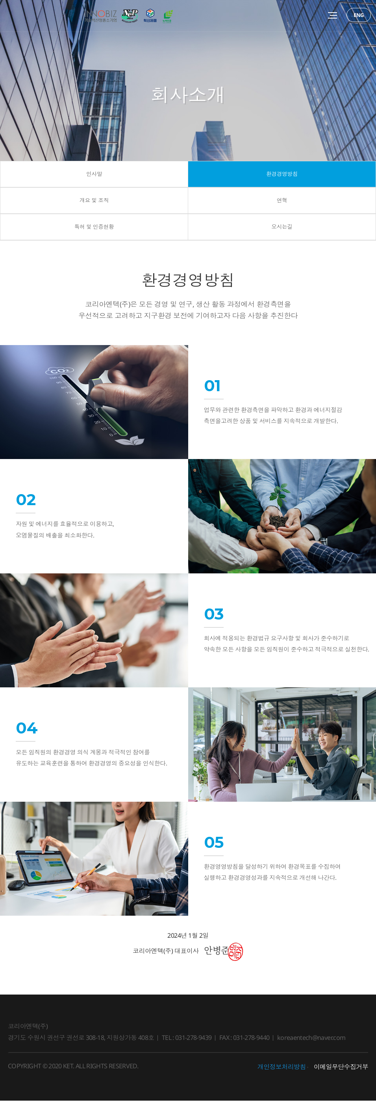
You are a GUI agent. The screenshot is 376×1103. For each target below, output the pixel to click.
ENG (359, 15)
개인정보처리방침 (281, 1069)
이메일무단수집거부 (341, 1069)
